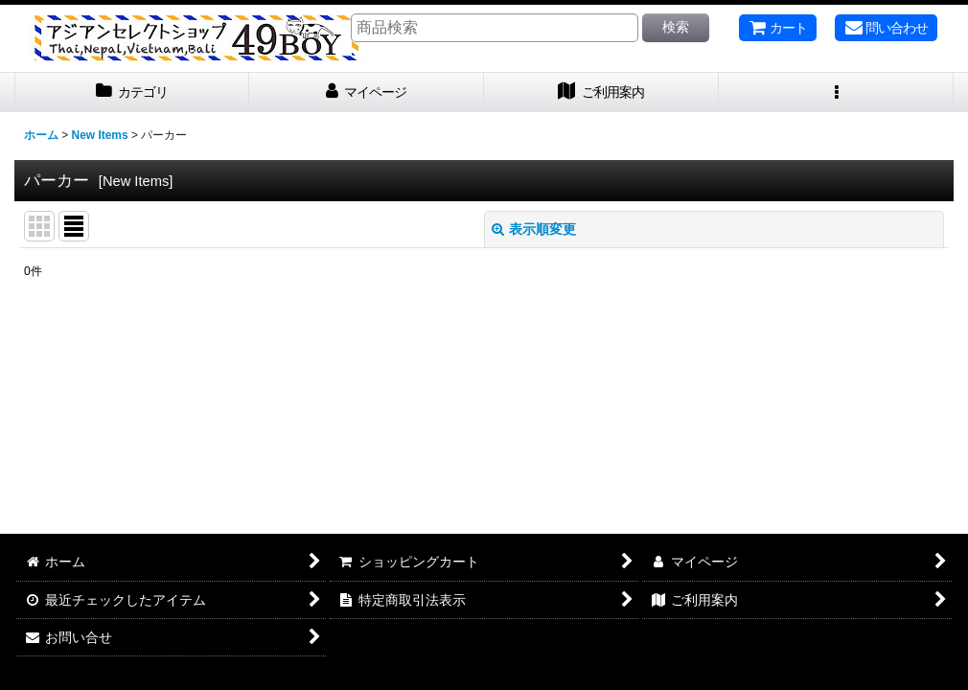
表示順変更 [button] (534, 229)
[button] (836, 92)
